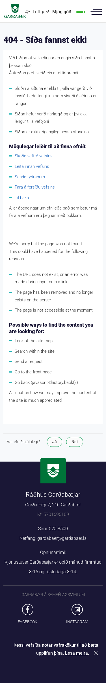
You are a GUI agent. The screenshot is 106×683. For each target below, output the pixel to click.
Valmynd (96, 12)
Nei (75, 441)
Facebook (27, 621)
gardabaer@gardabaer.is (61, 538)
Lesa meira (76, 653)
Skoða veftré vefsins (34, 155)
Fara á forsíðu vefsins (35, 187)
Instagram (77, 621)
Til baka (22, 197)
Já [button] (54, 441)
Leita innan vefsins (32, 166)
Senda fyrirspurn (30, 176)
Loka (97, 653)
